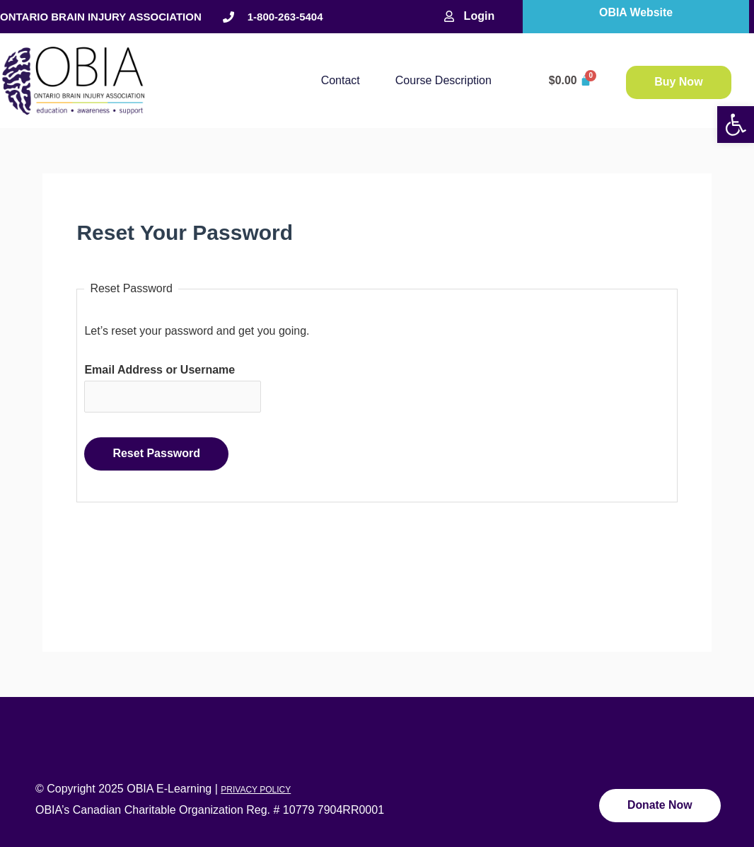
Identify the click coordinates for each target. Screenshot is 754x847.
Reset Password (156, 453)
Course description (443, 80)
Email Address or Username (159, 370)
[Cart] (570, 81)
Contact (340, 80)
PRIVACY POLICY (256, 790)
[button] (735, 124)
